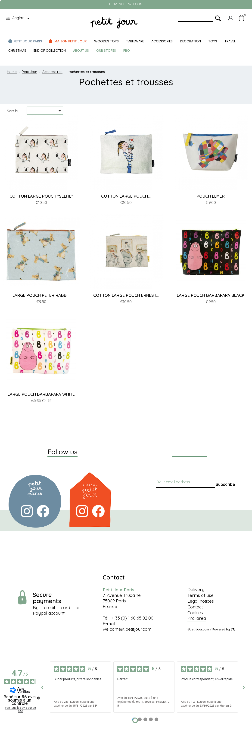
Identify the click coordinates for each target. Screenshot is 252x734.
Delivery (195, 589)
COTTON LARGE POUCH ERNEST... (126, 295)
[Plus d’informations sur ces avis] (38, 697)
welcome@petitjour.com (127, 629)
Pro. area (196, 618)
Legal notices (200, 601)
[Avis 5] (156, 719)
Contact (195, 607)
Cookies (195, 612)
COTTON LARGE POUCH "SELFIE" (41, 196)
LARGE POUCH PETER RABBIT (41, 295)
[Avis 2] (140, 719)
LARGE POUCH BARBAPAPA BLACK (211, 295)
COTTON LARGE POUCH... (126, 196)
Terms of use (200, 595)
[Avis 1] (135, 720)
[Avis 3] (145, 719)
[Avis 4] (151, 719)
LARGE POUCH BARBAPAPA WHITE (41, 394)
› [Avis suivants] (244, 687)
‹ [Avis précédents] (42, 687)
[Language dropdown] (18, 18)
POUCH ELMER (211, 196)
